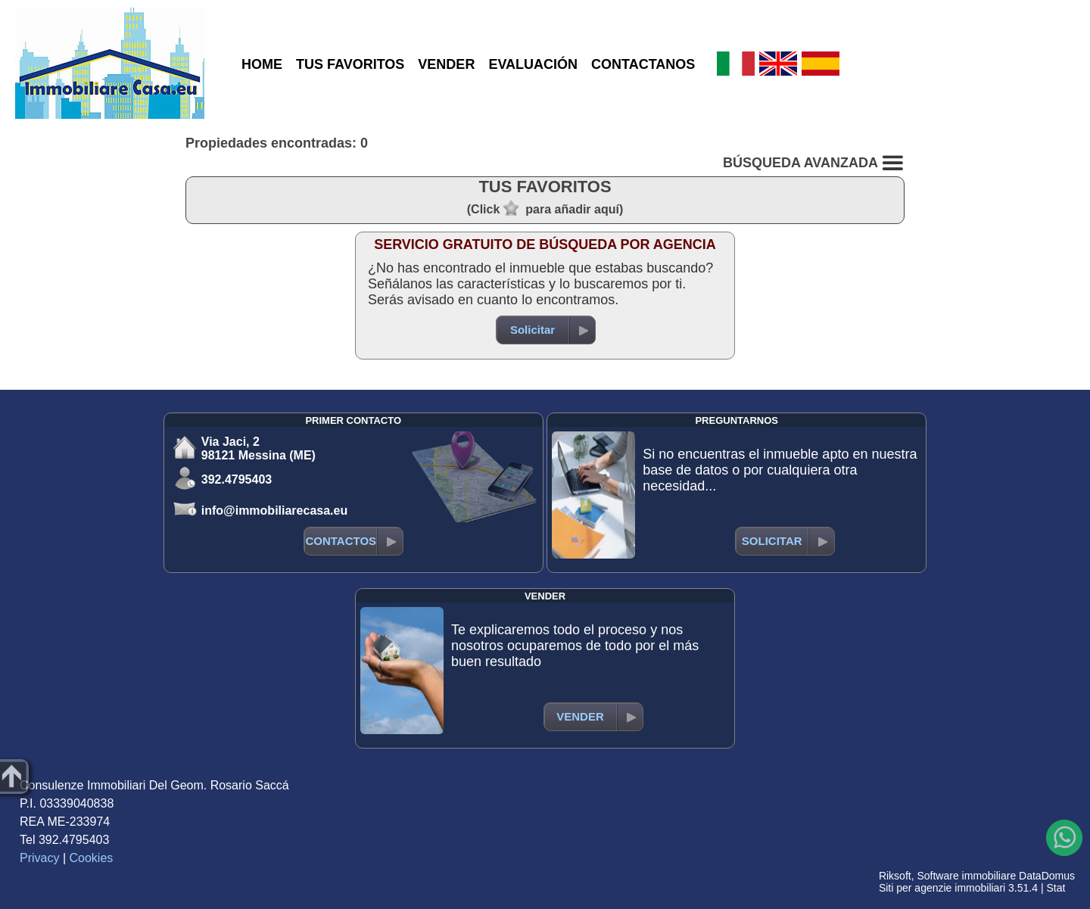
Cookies (92, 857)
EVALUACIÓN (533, 64)
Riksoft (895, 876)
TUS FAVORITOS (350, 64)
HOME (261, 64)
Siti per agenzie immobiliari (942, 888)
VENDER (446, 64)
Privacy (39, 857)
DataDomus (1047, 876)
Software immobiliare (966, 876)
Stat (1055, 888)
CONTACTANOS (643, 64)
